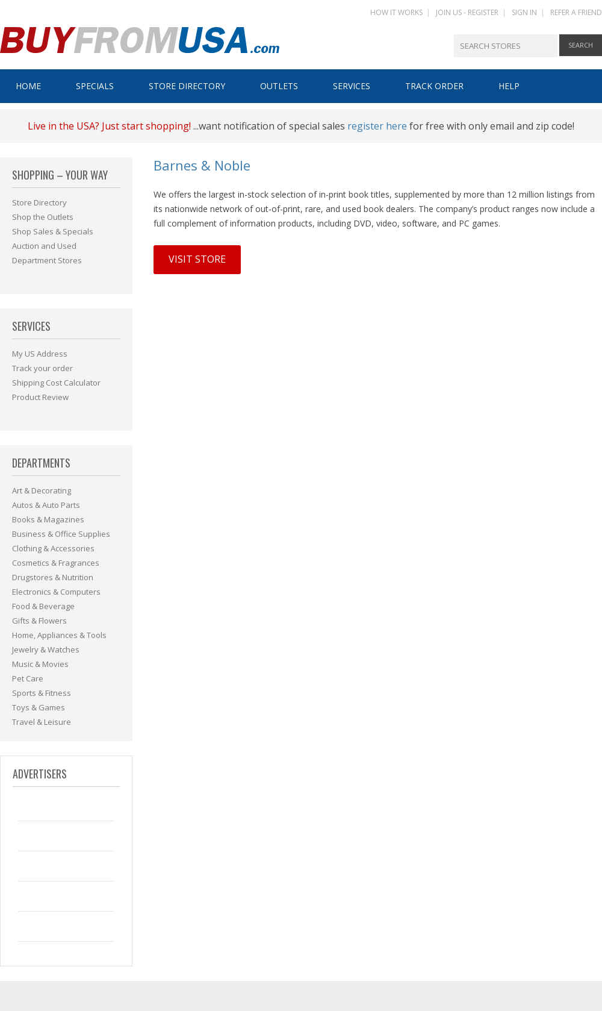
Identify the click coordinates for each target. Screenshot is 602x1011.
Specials (95, 86)
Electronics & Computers (56, 591)
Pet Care (27, 678)
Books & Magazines (48, 519)
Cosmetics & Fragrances (55, 562)
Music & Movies (40, 664)
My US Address (39, 353)
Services (351, 86)
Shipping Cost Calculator (56, 382)
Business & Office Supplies (61, 533)
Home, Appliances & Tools (59, 635)
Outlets (279, 86)
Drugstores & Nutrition (52, 577)
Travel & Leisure (41, 721)
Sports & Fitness (41, 692)
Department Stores (47, 260)
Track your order (42, 368)
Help (509, 86)
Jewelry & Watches (45, 649)
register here (377, 126)
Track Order (434, 86)
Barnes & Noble (202, 165)
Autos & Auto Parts (46, 504)
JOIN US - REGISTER (467, 12)
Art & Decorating (41, 490)
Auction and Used (44, 245)
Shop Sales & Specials (52, 231)
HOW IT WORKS (396, 12)
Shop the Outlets (42, 216)
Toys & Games (38, 707)
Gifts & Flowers (39, 620)
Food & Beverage (43, 606)
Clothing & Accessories (53, 548)
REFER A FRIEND (576, 12)
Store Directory (187, 86)
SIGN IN (524, 12)
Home (28, 86)
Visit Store (197, 259)
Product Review (40, 397)
